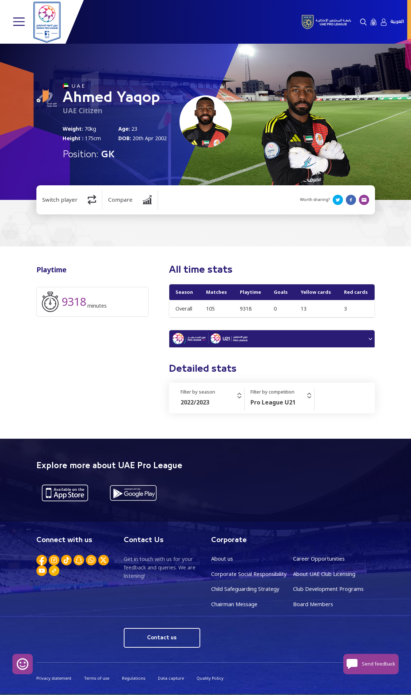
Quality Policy (210, 678)
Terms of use (96, 678)
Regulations (133, 678)
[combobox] (212, 402)
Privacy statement (53, 678)
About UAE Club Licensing (324, 573)
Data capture (171, 678)
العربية (397, 22)
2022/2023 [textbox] (195, 402)
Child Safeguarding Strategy (245, 588)
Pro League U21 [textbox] (273, 402)
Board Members (313, 604)
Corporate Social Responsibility (248, 573)
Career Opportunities (319, 558)
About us (222, 558)
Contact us (162, 637)
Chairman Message (234, 604)
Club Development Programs (328, 588)
